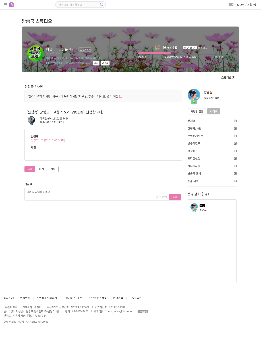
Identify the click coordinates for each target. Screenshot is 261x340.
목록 (30, 169)
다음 (53, 169)
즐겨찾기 (85, 49)
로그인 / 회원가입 (247, 4)
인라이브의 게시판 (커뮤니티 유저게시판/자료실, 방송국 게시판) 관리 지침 (75, 96)
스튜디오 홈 (228, 77)
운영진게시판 (212, 136)
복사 (96, 63)
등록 (175, 197)
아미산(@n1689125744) (54, 118)
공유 (105, 63)
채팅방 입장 (197, 111)
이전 (41, 169)
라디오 (213, 111)
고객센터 (143, 311)
